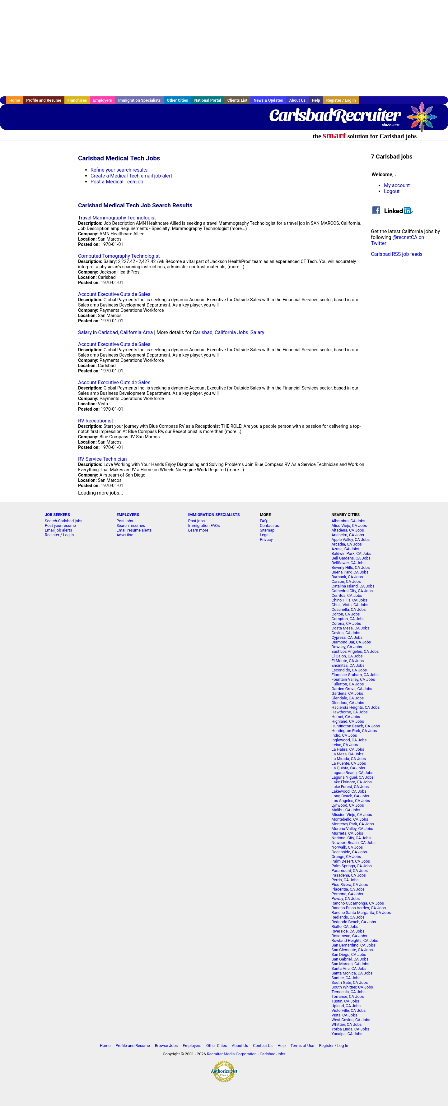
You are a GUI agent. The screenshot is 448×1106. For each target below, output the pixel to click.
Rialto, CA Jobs (345, 926)
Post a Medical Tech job (117, 182)
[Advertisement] (224, 48)
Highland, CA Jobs (348, 721)
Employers (102, 100)
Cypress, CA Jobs (347, 637)
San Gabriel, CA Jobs (350, 959)
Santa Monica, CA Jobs (352, 973)
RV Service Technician (102, 459)
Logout (391, 191)
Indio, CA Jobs (344, 735)
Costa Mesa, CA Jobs (351, 628)
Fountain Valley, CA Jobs (353, 679)
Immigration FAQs (204, 525)
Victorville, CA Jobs (349, 1010)
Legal (264, 534)
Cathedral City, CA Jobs (352, 590)
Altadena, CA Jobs (348, 530)
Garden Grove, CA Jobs (352, 688)
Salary (257, 332)
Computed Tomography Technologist (119, 256)
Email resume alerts (134, 530)
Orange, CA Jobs (346, 856)
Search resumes (130, 525)
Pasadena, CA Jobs (349, 875)
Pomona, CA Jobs (347, 894)
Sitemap (267, 530)
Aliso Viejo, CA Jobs (349, 525)
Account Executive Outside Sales (114, 294)
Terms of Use (302, 1045)
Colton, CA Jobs (346, 614)
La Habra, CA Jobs (348, 749)
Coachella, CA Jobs (349, 609)
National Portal (207, 100)
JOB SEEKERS (57, 514)
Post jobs (124, 520)
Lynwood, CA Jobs (348, 805)
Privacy (266, 539)
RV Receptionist (95, 421)
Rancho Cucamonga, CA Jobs (358, 903)
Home (14, 100)
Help (316, 100)
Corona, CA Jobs (346, 623)
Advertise (124, 534)
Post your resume (60, 525)
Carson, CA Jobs (346, 581)
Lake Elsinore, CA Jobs (352, 782)
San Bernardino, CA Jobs (354, 945)
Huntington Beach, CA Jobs (356, 726)
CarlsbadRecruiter (334, 115)
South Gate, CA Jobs (350, 982)
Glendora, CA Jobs (348, 702)
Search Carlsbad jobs (63, 520)
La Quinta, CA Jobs (348, 768)
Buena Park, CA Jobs (350, 572)
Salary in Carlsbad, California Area (115, 332)
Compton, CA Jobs (348, 618)
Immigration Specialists (139, 100)
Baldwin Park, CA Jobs (351, 553)
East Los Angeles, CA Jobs (355, 651)
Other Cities (177, 100)
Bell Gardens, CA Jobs (351, 558)
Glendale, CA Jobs (348, 698)
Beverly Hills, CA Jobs (351, 567)
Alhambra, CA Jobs (349, 520)
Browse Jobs (166, 1045)
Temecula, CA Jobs (349, 991)
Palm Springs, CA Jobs (352, 866)
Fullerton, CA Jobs (348, 684)
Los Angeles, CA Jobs (351, 800)
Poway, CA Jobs (346, 898)
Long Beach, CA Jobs (350, 796)
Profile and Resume (43, 100)
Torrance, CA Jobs (348, 996)
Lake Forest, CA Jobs (350, 786)
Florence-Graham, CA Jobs (355, 674)
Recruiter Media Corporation (232, 1054)
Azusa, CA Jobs (345, 548)
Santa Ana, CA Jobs (349, 968)
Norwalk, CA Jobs (347, 847)
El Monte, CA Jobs (348, 660)
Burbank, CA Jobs (347, 576)
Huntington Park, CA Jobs (354, 730)
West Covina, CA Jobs (351, 1019)
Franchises (77, 100)
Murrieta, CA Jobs (347, 833)
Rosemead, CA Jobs (349, 935)
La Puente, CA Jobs (349, 763)
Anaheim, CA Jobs (348, 534)
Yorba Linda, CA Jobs (350, 1029)
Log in (68, 534)
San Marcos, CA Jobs (350, 963)
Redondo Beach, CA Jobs (354, 921)
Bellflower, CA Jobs (349, 562)
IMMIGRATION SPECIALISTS (214, 514)
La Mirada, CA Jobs (349, 758)
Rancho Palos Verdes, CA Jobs (359, 908)
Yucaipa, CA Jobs (347, 1033)
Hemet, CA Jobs (346, 716)
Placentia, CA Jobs (348, 889)
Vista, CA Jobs (344, 1015)
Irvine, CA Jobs (345, 744)
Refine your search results (119, 170)
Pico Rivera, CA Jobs (350, 884)
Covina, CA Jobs (346, 632)
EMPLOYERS (127, 514)
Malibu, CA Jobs (346, 810)
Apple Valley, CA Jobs (351, 539)
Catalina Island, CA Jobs (353, 586)
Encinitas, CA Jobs (348, 665)
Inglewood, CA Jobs (349, 740)
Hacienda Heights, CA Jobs (356, 707)
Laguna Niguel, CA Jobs (353, 777)
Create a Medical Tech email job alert (131, 176)
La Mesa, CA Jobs (347, 754)
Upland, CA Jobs (346, 1005)
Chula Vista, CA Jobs (350, 604)
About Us (297, 100)
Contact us (269, 525)
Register (52, 534)
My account (397, 185)
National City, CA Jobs (351, 838)
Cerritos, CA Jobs (347, 595)
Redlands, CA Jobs (348, 917)
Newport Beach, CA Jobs (354, 842)
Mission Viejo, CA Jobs (352, 814)
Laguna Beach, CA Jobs (352, 772)
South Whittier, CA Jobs (352, 987)
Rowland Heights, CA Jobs (355, 940)
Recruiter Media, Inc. (424, 120)
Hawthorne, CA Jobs (350, 712)
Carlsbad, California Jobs (220, 332)
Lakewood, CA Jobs (349, 791)
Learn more (198, 530)
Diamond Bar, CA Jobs (351, 642)
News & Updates (268, 100)
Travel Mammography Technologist (117, 218)
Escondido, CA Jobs (349, 670)
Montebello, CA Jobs (350, 819)
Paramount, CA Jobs (350, 870)
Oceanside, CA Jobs (349, 852)
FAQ (263, 520)
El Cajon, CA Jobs (347, 656)
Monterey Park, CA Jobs (353, 824)
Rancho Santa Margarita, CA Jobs (361, 912)
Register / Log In (341, 100)
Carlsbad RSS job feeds (396, 254)
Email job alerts (58, 530)
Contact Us (263, 1045)
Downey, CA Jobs (347, 646)
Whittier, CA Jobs (347, 1024)
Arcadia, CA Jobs (347, 544)
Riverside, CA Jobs (348, 931)
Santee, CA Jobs (346, 977)
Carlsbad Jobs (272, 1054)
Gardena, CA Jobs (347, 693)
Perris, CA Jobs (345, 880)
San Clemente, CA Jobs (352, 949)
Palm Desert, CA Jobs (351, 861)
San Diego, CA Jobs (349, 954)
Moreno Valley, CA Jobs (352, 828)
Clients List (237, 100)
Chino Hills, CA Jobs (349, 600)
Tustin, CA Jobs (345, 1001)
